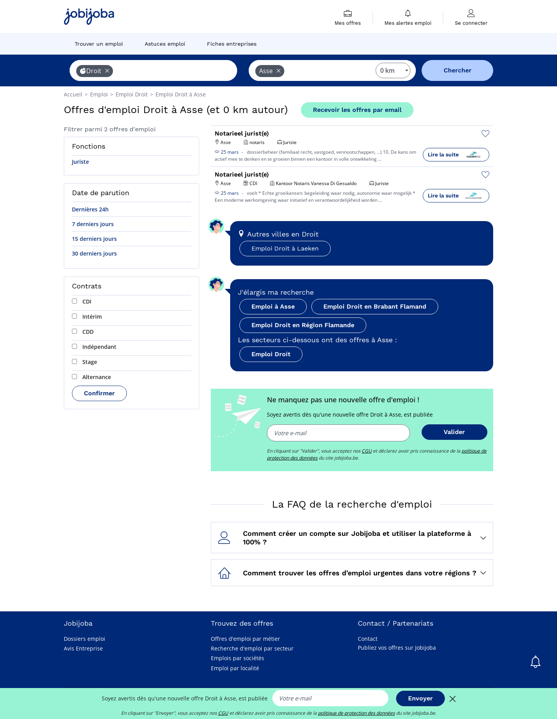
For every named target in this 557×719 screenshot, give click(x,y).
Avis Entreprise (83, 648)
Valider (454, 432)
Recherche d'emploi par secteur (252, 648)
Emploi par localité (235, 668)
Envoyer (420, 698)
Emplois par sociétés (237, 658)
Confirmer (99, 393)
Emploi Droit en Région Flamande (302, 325)
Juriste (80, 161)
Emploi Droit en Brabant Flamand (374, 306)
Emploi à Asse (273, 306)
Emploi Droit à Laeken (285, 248)
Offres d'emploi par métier (245, 638)
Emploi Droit (270, 354)
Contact (368, 638)
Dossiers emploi (84, 638)
